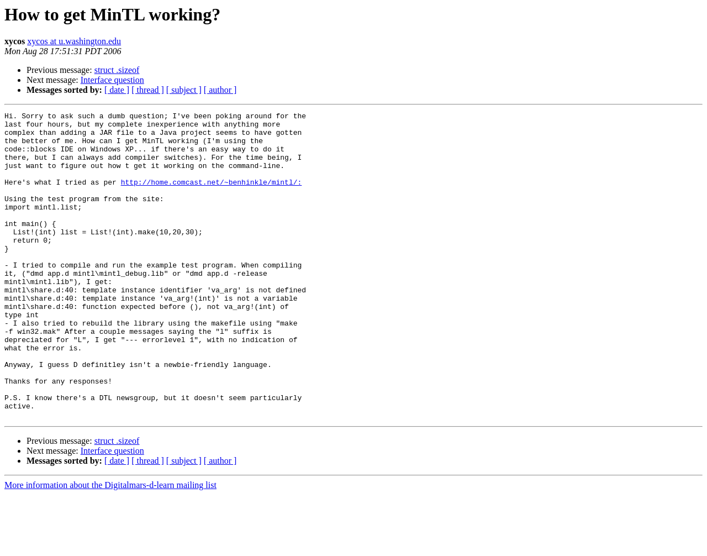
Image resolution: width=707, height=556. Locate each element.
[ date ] (116, 90)
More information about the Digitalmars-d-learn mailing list (110, 546)
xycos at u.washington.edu (74, 41)
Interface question (112, 80)
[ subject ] (184, 90)
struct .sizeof (117, 70)
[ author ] (220, 90)
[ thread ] (147, 90)
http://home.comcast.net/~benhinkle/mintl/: (211, 197)
